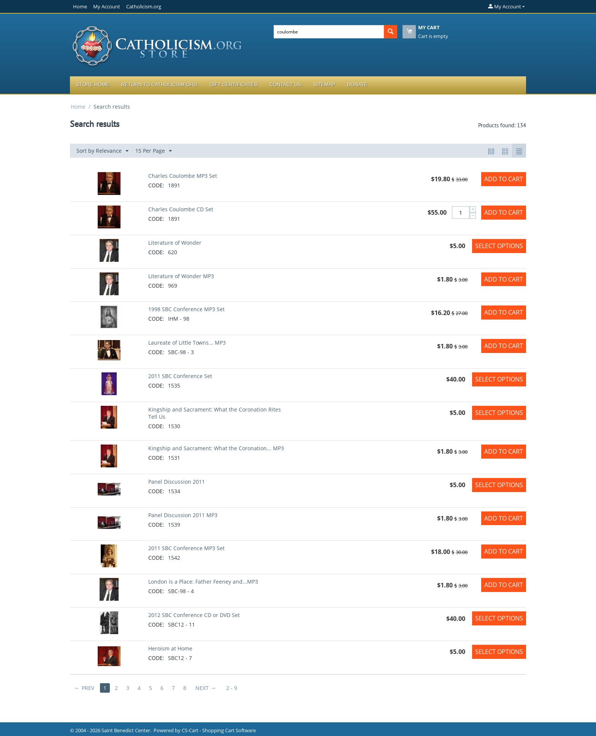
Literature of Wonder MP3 (181, 276)
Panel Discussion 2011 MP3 (182, 515)
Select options (499, 246)
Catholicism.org (143, 6)
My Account (106, 6)
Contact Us (285, 84)
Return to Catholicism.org (159, 84)
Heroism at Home (170, 648)
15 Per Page (153, 151)
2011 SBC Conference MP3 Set (186, 548)
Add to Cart (503, 179)
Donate (357, 84)
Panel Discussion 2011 (176, 481)
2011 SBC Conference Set (180, 376)
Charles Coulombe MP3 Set (182, 175)
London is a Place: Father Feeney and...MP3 (203, 581)
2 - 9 (231, 688)
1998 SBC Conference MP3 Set (186, 309)
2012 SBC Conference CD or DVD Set (194, 615)
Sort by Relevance (102, 151)
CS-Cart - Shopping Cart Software (219, 730)
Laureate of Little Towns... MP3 (187, 342)
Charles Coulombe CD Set (180, 209)
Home (80, 6)
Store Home (92, 84)
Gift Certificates (233, 84)
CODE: (156, 185)
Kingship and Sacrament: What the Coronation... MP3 (216, 448)
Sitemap (324, 84)
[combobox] (329, 31)
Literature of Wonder (174, 242)
